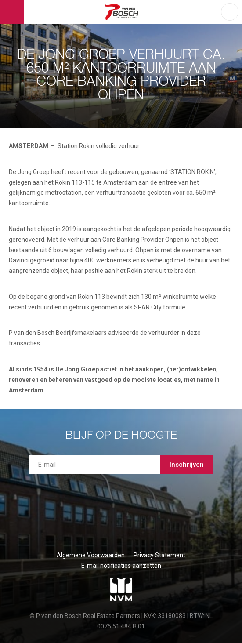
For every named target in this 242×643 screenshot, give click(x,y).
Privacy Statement (159, 555)
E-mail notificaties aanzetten (121, 565)
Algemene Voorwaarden (91, 555)
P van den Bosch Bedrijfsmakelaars (122, 12)
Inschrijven (187, 465)
